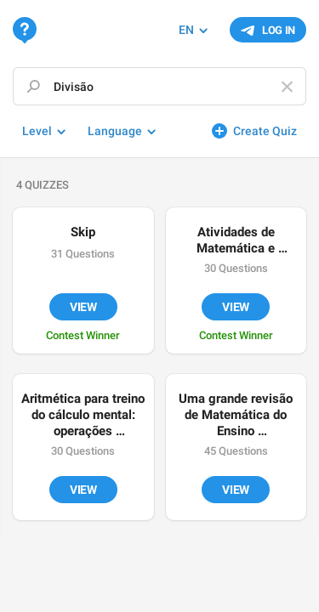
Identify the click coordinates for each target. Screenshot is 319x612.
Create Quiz (265, 131)
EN (186, 30)
